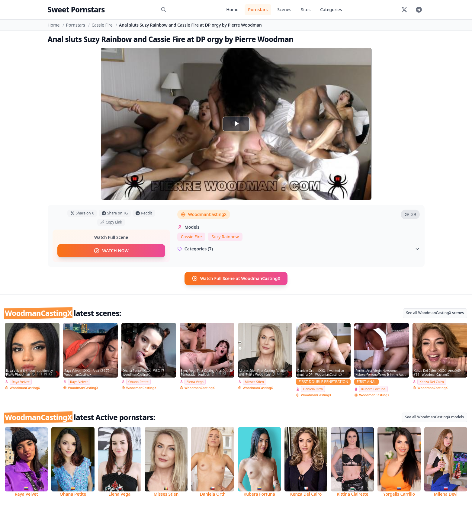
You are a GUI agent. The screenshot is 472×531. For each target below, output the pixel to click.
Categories (331, 9)
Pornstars (258, 9)
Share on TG (115, 213)
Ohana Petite (138, 381)
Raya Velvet (21, 381)
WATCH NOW (111, 251)
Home (232, 9)
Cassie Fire (102, 25)
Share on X (82, 213)
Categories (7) (298, 249)
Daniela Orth (313, 389)
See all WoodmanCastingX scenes (435, 312)
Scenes (284, 9)
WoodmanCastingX (204, 214)
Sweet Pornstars (76, 9)
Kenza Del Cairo (431, 381)
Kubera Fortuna (373, 389)
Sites (306, 9)
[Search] (163, 9)
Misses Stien (254, 381)
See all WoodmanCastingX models (434, 417)
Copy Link (111, 222)
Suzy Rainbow (225, 237)
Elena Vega (195, 381)
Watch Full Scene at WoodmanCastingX (236, 278)
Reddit (144, 213)
